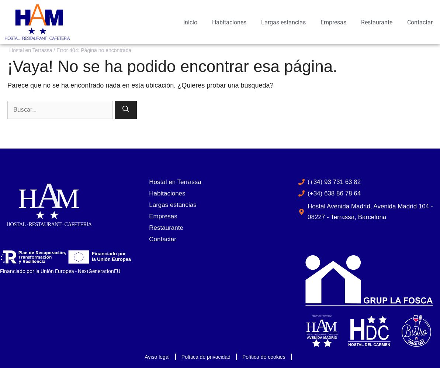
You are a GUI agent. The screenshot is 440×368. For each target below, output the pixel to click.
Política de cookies (263, 357)
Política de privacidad (206, 357)
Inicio (190, 22)
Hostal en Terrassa (30, 50)
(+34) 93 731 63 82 (334, 181)
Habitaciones (229, 22)
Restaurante (376, 22)
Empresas (333, 22)
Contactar (420, 22)
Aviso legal (157, 357)
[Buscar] (126, 110)
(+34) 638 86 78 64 (334, 193)
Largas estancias (283, 22)
